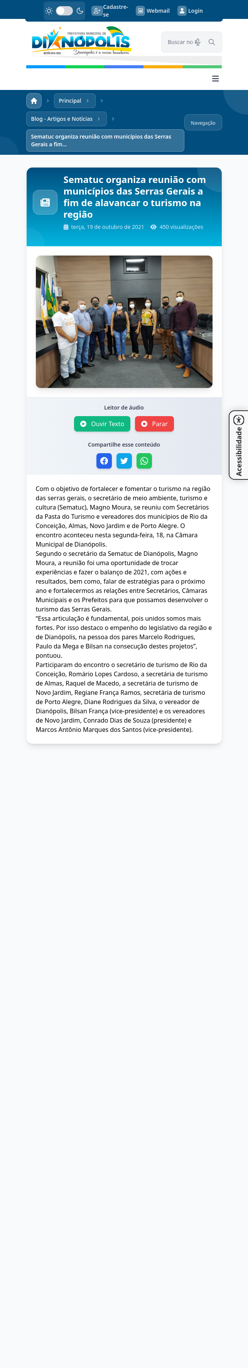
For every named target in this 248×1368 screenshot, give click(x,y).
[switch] (64, 10)
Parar (154, 424)
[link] (89, 41)
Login (190, 11)
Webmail (153, 11)
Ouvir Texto (102, 424)
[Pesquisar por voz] (198, 42)
